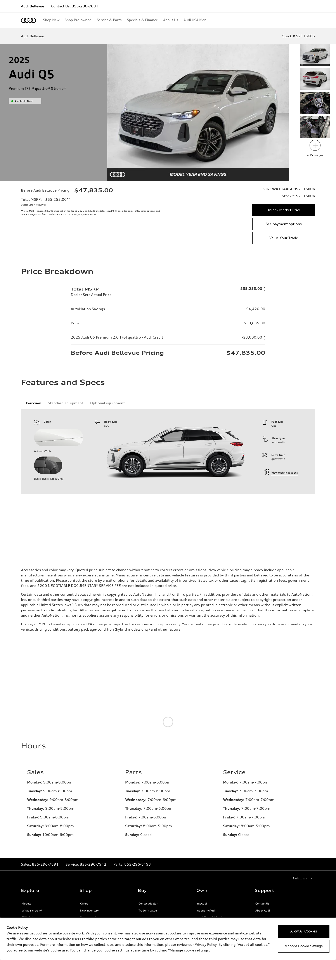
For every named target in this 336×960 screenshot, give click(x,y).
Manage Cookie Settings (304, 946)
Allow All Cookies (303, 931)
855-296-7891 (85, 6)
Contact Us (262, 907)
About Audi (262, 914)
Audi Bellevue (32, 6)
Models (26, 907)
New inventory (89, 914)
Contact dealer (148, 907)
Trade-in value (148, 914)
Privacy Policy (205, 944)
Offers (84, 907)
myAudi (202, 907)
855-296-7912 (93, 868)
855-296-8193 (137, 868)
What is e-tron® (32, 914)
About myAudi (206, 914)
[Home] (28, 20)
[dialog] (168, 939)
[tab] (32, 403)
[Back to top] (304, 882)
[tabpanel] (168, 451)
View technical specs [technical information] (281, 472)
